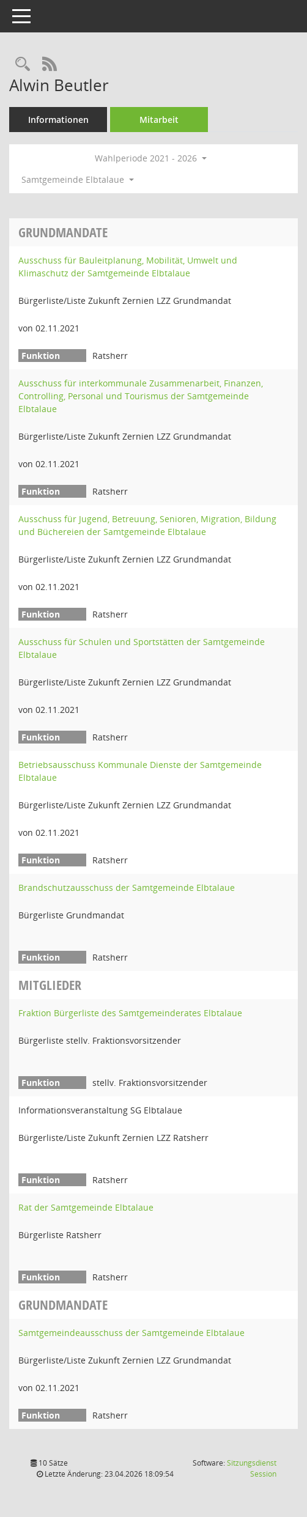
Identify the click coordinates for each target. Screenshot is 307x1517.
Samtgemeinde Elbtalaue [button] (77, 179)
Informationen (58, 119)
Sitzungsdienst (251, 1468)
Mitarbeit (159, 119)
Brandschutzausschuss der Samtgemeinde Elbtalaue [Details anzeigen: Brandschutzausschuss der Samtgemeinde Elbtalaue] (126, 887)
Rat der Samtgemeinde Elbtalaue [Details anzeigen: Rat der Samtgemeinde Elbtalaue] (86, 1207)
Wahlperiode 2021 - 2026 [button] (151, 158)
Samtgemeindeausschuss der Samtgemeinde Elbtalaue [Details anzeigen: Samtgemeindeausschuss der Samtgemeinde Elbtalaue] (131, 1332)
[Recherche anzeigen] (22, 64)
